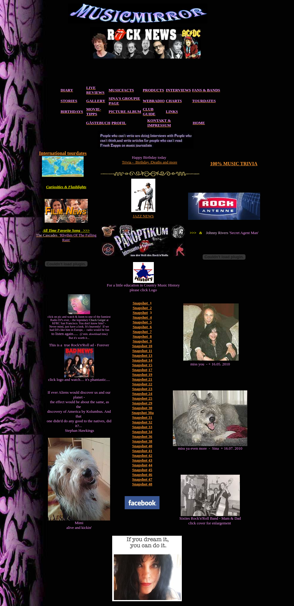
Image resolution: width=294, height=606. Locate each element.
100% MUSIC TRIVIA (233, 163)
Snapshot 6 (142, 327)
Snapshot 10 (142, 346)
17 (150, 369)
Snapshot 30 (142, 408)
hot (144, 455)
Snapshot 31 (142, 417)
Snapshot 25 (142, 398)
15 (149, 365)
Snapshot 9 (142, 341)
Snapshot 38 (142, 441)
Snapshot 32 (142, 422)
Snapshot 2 (142, 308)
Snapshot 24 (142, 393)
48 (149, 484)
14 (149, 360)
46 (150, 474)
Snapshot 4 (142, 317)
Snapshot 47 (142, 479)
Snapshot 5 (142, 322)
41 (149, 450)
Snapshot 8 (142, 336)
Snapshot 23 (142, 389)
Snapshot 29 (142, 403)
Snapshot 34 (142, 431)
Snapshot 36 (142, 436)
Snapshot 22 (142, 384)
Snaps (137, 455)
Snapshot (140, 312)
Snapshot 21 (142, 379)
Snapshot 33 (142, 427)
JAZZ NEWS (143, 216)
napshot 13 (143, 355)
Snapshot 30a (143, 412)
